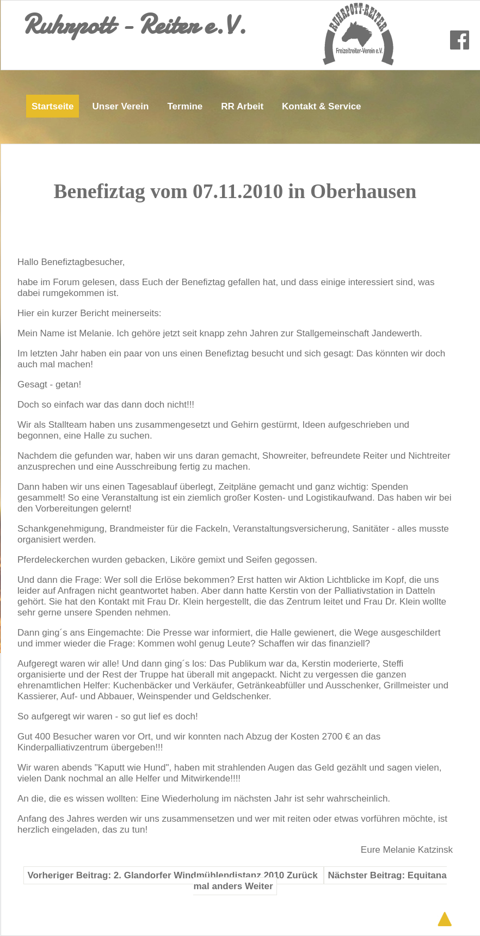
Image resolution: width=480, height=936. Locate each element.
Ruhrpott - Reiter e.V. (134, 24)
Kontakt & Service (321, 106)
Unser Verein (120, 106)
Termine (184, 106)
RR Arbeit (242, 106)
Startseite (52, 106)
